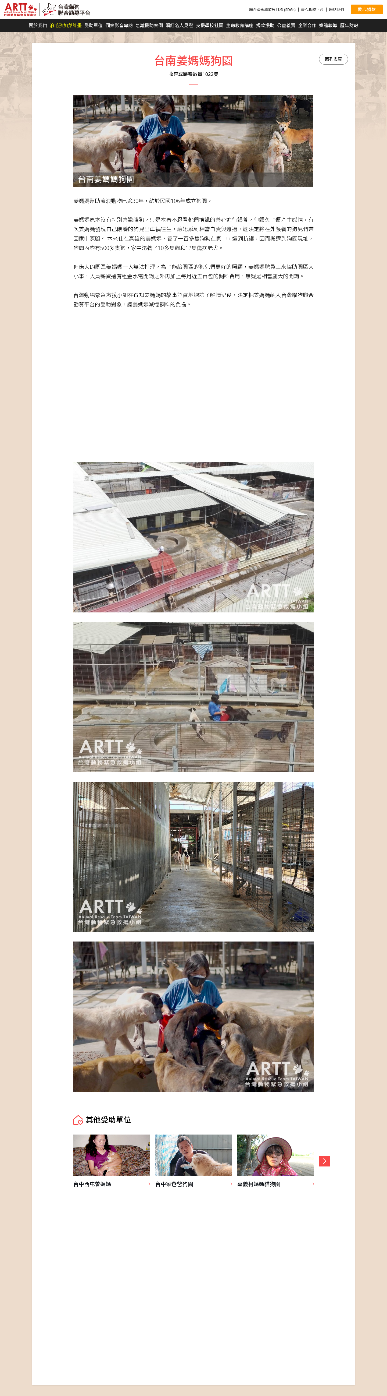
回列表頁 (333, 59)
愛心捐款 (367, 9)
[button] (324, 1161)
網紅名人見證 (179, 25)
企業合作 (307, 25)
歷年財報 (349, 25)
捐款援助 (265, 25)
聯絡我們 (336, 9)
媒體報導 (328, 25)
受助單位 (93, 25)
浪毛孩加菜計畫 (66, 25)
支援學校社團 (209, 25)
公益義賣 (286, 25)
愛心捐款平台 (312, 9)
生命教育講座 (239, 25)
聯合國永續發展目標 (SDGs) (272, 9)
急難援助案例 (149, 25)
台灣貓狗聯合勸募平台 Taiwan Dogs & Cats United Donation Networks (47, 9)
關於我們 (38, 25)
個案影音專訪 (119, 25)
